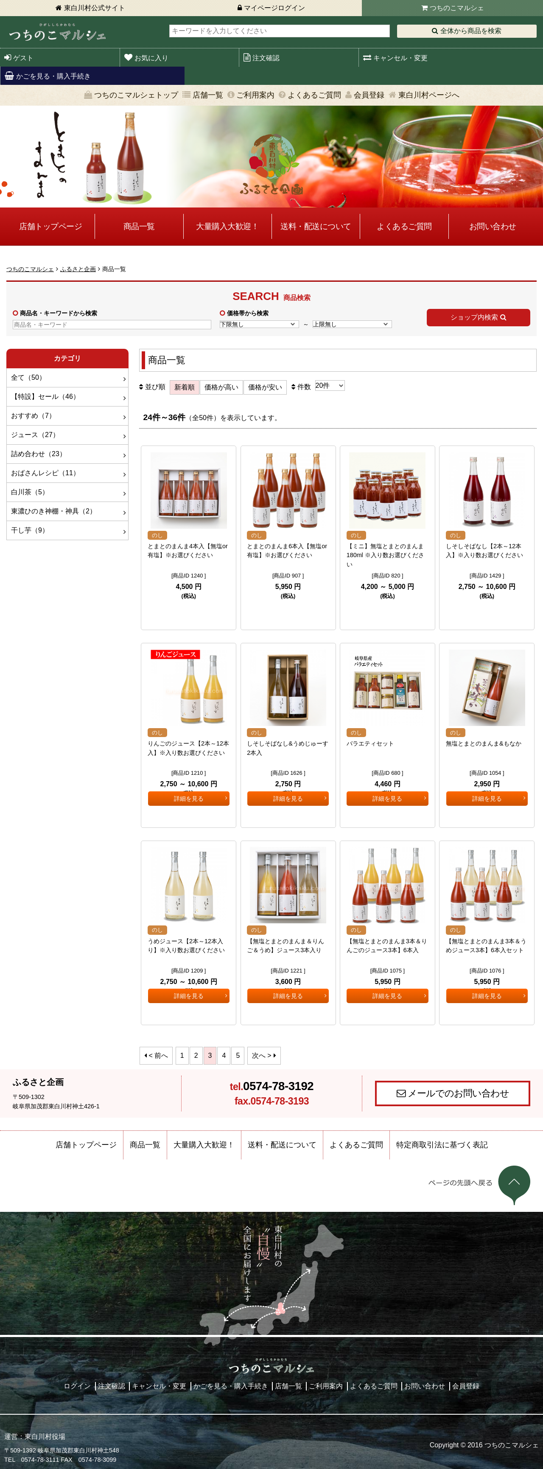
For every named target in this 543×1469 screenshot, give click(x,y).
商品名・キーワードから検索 (58, 313)
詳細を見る (189, 611)
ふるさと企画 (78, 269)
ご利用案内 (255, 95)
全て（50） (28, 377)
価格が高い (221, 387)
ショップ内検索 (474, 317)
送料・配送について (315, 226)
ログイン (77, 1383)
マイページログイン (274, 7)
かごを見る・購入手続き (53, 76)
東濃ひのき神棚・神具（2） (53, 511)
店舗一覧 (208, 95)
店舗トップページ (50, 226)
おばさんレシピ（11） (45, 473)
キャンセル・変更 (400, 58)
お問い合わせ (492, 226)
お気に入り (151, 58)
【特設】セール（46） (45, 396)
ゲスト (23, 58)
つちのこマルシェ (457, 7)
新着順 (184, 387)
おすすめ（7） (33, 415)
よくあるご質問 (314, 95)
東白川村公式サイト (94, 7)
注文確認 (266, 58)
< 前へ (158, 1053)
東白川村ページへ (428, 95)
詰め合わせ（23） (38, 453)
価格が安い (265, 387)
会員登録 (369, 95)
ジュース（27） (35, 434)
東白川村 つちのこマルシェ (57, 32)
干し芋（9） (30, 530)
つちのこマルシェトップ (136, 95)
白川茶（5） (30, 492)
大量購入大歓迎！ (227, 226)
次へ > (262, 1053)
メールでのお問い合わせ (458, 1090)
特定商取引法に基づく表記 (442, 1142)
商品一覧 (139, 226)
